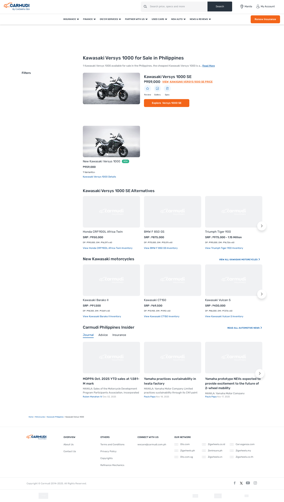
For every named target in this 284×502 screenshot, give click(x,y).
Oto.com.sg (183, 457)
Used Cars (158, 19)
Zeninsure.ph (212, 450)
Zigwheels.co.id (213, 444)
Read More (208, 65)
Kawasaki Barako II (95, 300)
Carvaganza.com (242, 444)
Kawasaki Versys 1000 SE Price (191, 81)
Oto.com (182, 444)
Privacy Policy (108, 451)
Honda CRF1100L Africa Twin (103, 231)
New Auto (177, 19)
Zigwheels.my (240, 450)
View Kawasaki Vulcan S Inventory (224, 316)
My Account (265, 6)
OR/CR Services (109, 19)
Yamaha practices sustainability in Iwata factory (170, 381)
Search (220, 6)
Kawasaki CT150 (155, 300)
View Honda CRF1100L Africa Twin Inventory (108, 248)
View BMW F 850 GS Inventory (161, 248)
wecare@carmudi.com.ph (151, 444)
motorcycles (40, 417)
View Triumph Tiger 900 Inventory (224, 248)
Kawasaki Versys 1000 (95, 176)
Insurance (69, 19)
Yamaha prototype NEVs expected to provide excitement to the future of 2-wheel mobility (233, 383)
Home (31, 417)
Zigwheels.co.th (241, 457)
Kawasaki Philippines (55, 417)
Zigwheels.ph (184, 450)
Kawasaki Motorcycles (245, 259)
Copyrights (106, 458)
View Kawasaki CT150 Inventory (161, 316)
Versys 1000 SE (171, 102)
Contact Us (70, 451)
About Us (69, 444)
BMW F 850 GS (154, 231)
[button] (261, 226)
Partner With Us (135, 19)
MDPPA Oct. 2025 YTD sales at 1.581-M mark (111, 381)
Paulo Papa (150, 396)
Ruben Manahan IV (93, 396)
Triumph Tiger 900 (218, 231)
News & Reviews (199, 19)
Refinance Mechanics (112, 465)
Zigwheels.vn (212, 457)
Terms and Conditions (112, 444)
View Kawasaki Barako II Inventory (102, 316)
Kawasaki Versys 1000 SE (168, 76)
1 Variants (88, 172)
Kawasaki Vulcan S (218, 300)
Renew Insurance (265, 19)
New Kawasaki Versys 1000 (101, 161)
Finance (88, 19)
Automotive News (250, 328)
